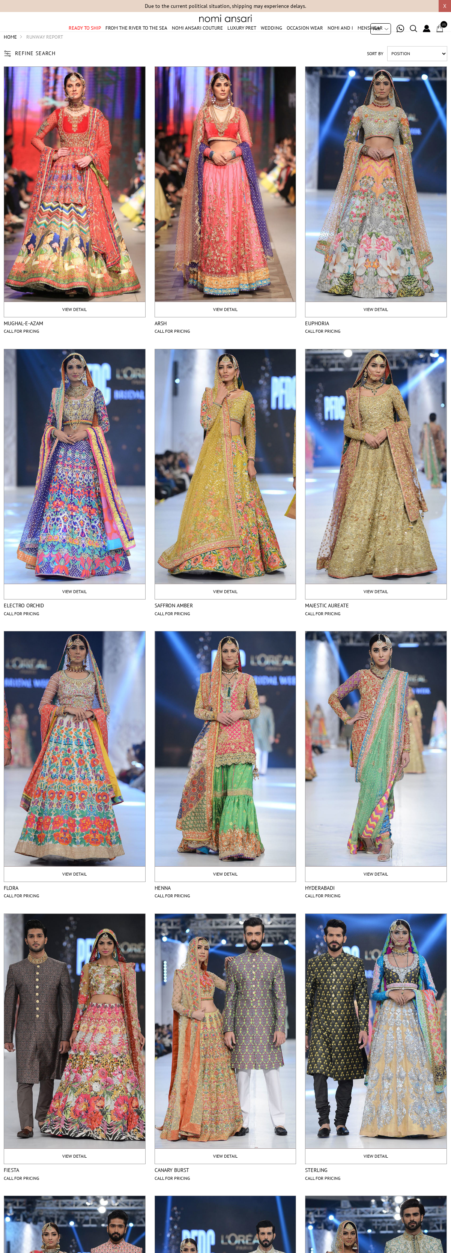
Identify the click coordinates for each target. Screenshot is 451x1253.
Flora (11, 906)
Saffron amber (174, 623)
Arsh (161, 341)
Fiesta (11, 1188)
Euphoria (317, 341)
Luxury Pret (241, 38)
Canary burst (172, 1188)
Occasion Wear (305, 38)
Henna (163, 906)
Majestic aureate (327, 623)
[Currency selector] (380, 29)
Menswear (370, 38)
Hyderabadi (320, 906)
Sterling (316, 1188)
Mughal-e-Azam (23, 341)
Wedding (271, 38)
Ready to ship (85, 38)
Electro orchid (24, 623)
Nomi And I (340, 38)
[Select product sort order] (417, 71)
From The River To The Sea (136, 38)
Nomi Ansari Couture (197, 38)
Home (10, 55)
